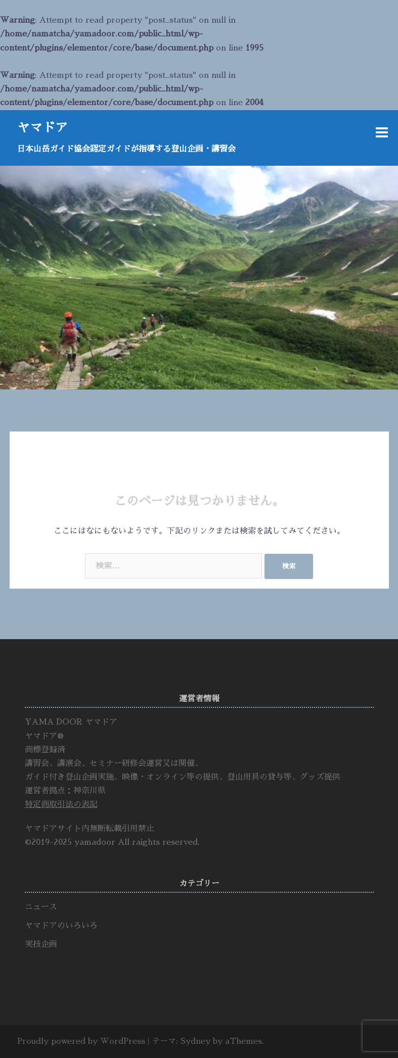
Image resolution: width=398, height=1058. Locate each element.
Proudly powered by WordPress (81, 1041)
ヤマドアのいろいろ (61, 926)
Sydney (195, 1041)
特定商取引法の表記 (61, 804)
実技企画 (41, 944)
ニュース (41, 907)
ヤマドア (42, 127)
